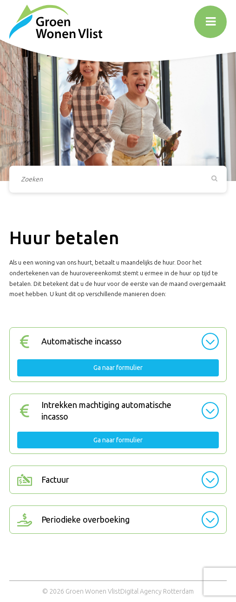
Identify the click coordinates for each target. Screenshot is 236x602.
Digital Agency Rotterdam (157, 591)
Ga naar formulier (118, 367)
